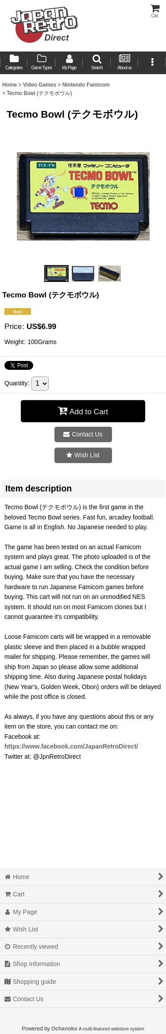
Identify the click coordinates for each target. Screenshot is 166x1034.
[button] (96, 63)
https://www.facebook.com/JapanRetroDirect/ (71, 746)
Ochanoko (64, 1029)
